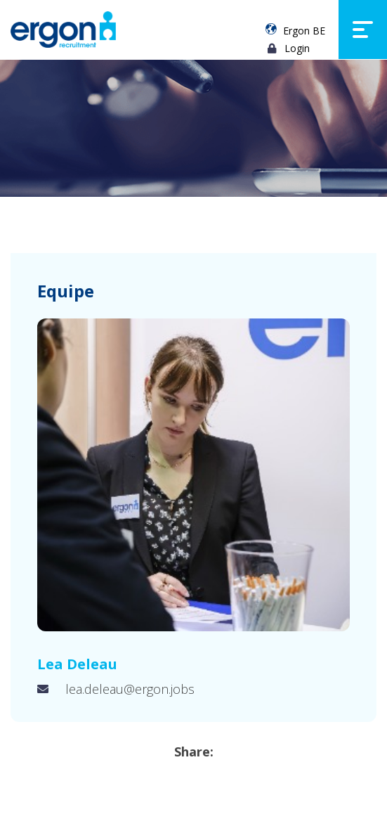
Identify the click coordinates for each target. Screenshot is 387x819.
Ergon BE (304, 30)
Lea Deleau (77, 663)
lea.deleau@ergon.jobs (130, 689)
